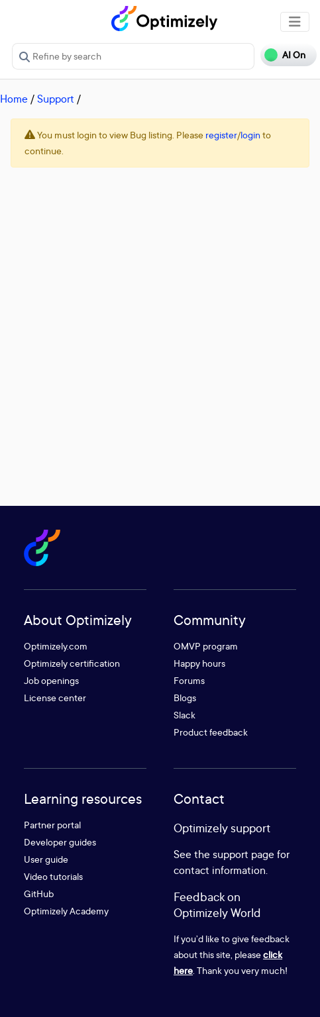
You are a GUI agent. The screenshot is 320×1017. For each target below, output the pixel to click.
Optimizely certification (72, 663)
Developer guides (60, 842)
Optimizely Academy (66, 910)
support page (243, 854)
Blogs (185, 697)
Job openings (51, 680)
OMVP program (206, 646)
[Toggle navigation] (294, 22)
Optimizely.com (55, 646)
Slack (184, 714)
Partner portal (52, 824)
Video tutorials (53, 876)
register (221, 134)
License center (55, 697)
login (250, 134)
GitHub (39, 893)
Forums (189, 680)
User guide (46, 859)
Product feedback (211, 732)
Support (55, 98)
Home (14, 98)
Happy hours (199, 663)
